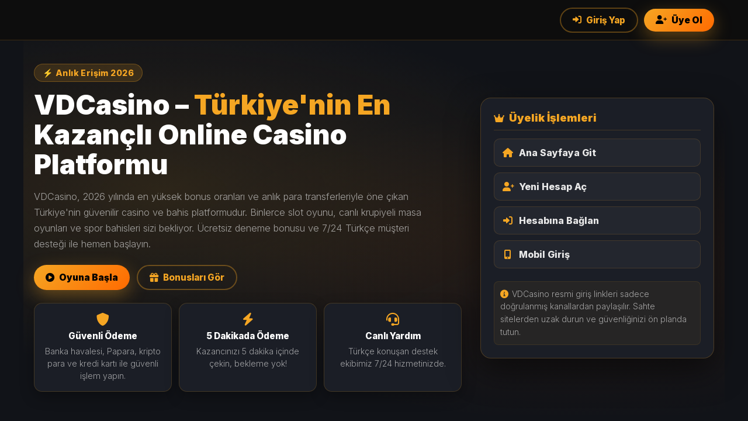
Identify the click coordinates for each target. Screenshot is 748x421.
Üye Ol (679, 20)
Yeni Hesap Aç (545, 186)
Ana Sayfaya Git (549, 152)
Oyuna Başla (82, 277)
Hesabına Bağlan (551, 220)
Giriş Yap (599, 20)
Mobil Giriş (536, 254)
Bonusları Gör (187, 277)
